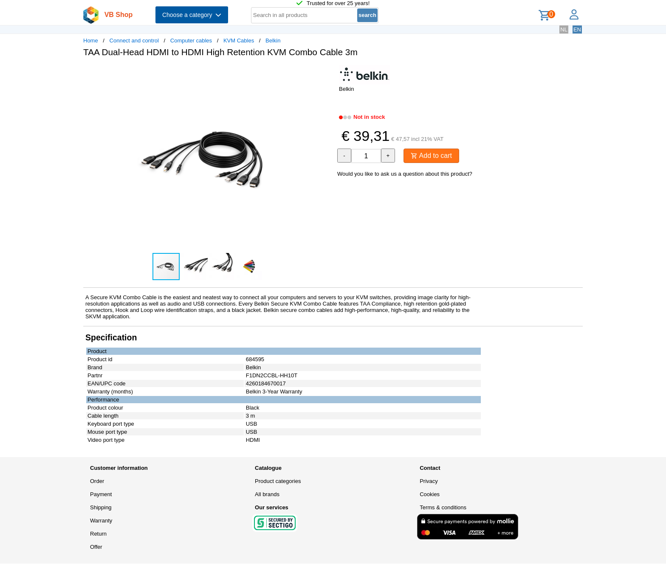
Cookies (430, 494)
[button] (325, 72)
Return (98, 534)
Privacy (429, 481)
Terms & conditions (443, 507)
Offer (96, 547)
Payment (101, 494)
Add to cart (431, 155)
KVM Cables (238, 40)
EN (577, 29)
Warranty (101, 520)
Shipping (101, 507)
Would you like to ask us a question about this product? (404, 174)
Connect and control (134, 40)
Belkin (272, 40)
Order (97, 481)
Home (90, 40)
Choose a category (191, 14)
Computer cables (191, 40)
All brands (267, 494)
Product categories (278, 481)
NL (563, 29)
